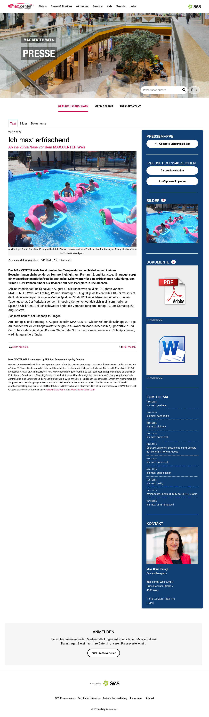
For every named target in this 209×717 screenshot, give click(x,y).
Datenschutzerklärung (115, 698)
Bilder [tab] (23, 123)
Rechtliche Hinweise (89, 698)
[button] (184, 90)
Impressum (136, 698)
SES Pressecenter (65, 698)
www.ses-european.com (83, 389)
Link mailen (129, 347)
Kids (109, 6)
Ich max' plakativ (156, 426)
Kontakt (149, 698)
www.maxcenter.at (56, 389)
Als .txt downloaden (172, 170)
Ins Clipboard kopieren (172, 181)
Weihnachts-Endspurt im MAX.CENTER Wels (171, 494)
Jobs (133, 6)
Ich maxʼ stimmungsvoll (160, 504)
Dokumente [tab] (38, 123)
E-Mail (150, 603)
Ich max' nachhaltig (157, 415)
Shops (43, 6)
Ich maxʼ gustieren (156, 405)
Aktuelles (82, 6)
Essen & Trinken (61, 6)
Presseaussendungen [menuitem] (73, 106)
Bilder (153, 200)
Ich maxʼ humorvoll (157, 437)
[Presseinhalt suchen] (164, 90)
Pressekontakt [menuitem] (130, 106)
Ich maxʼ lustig (154, 483)
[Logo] (21, 6)
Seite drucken (20, 347)
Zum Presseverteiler (104, 653)
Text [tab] (13, 123)
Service (98, 6)
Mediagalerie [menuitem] (104, 106)
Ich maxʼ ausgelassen (158, 472)
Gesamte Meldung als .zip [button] (172, 143)
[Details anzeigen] (172, 291)
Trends (121, 6)
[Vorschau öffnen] (72, 199)
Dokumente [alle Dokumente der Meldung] (158, 262)
